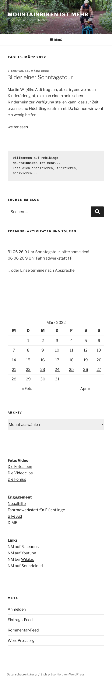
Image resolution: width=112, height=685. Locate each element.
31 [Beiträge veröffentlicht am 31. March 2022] (57, 379)
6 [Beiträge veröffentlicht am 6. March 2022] (99, 340)
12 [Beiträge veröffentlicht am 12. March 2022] (86, 350)
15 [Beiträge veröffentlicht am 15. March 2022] (28, 360)
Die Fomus (17, 479)
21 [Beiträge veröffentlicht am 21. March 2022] (14, 369)
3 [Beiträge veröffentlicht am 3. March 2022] (57, 340)
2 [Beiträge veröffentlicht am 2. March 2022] (43, 340)
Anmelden (17, 609)
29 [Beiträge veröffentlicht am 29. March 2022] (28, 379)
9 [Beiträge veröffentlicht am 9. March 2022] (42, 350)
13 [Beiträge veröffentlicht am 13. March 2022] (99, 350)
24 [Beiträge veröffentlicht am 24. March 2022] (57, 369)
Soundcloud (32, 566)
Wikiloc (27, 559)
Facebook (30, 546)
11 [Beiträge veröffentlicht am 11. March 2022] (71, 350)
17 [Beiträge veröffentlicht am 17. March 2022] (57, 360)
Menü (56, 39)
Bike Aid (15, 516)
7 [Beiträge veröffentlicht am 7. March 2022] (14, 350)
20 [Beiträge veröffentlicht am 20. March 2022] (99, 360)
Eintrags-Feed (20, 619)
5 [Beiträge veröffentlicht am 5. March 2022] (85, 340)
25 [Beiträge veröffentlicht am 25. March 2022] (71, 369)
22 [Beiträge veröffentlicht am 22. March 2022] (28, 369)
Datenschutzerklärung (22, 674)
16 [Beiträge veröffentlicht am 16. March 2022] (43, 360)
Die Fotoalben (20, 466)
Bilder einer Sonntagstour (40, 77)
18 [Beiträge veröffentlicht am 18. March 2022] (71, 360)
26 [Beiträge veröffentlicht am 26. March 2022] (85, 369)
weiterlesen (18, 127)
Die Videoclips (20, 473)
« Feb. (27, 388)
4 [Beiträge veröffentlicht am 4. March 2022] (71, 340)
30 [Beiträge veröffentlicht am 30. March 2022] (42, 379)
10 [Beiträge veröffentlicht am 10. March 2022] (57, 350)
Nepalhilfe (17, 503)
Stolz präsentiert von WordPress (62, 674)
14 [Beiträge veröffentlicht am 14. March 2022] (14, 360)
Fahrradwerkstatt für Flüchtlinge (36, 510)
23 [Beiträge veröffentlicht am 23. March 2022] (42, 369)
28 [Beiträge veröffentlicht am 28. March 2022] (13, 379)
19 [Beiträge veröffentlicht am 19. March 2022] (86, 360)
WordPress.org (21, 640)
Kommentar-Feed (23, 630)
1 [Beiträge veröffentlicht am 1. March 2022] (28, 340)
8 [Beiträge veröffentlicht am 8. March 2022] (28, 350)
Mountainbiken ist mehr (48, 14)
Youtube (28, 553)
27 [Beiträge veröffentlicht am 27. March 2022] (99, 369)
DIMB (13, 522)
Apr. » (85, 388)
